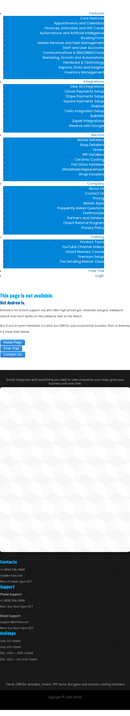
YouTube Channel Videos (83, 246)
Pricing (98, 198)
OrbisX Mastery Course (84, 251)
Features (96, 13)
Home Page (13, 342)
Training (97, 237)
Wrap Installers (91, 174)
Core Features (92, 18)
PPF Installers (93, 154)
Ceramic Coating (89, 159)
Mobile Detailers (90, 139)
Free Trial (96, 270)
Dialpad (97, 106)
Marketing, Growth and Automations (73, 57)
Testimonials (93, 213)
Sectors (97, 135)
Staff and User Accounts (83, 47)
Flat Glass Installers (87, 164)
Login (99, 275)
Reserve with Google (86, 125)
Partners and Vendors (85, 217)
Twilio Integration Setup (84, 111)
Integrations (94, 81)
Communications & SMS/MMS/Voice (73, 52)
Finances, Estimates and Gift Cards (74, 28)
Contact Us (94, 193)
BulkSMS (97, 116)
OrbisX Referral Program (83, 222)
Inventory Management (84, 72)
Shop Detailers (92, 144)
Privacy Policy (92, 227)
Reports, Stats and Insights (81, 67)
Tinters (98, 149)
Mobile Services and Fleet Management (71, 42)
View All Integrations (87, 86)
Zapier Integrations (88, 120)
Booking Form (92, 38)
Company (95, 183)
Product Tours (92, 241)
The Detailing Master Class (81, 261)
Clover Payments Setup (84, 91)
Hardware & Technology (83, 62)
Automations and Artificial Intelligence (72, 33)
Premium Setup (91, 256)
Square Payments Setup (83, 101)
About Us (96, 188)
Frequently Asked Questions (80, 208)
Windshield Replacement (83, 169)
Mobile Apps (93, 203)
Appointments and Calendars (79, 23)
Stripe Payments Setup (85, 96)
